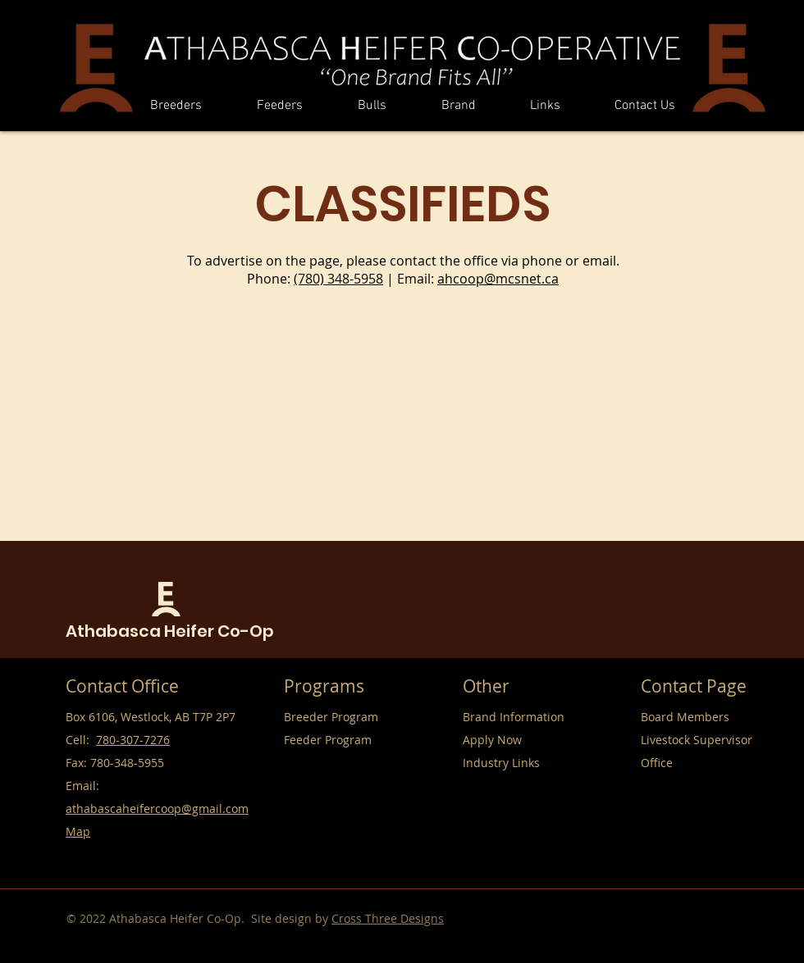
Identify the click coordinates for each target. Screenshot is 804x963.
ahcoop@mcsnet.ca (498, 279)
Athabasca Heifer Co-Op (170, 631)
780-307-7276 (133, 739)
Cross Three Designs (387, 918)
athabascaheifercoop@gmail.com (157, 808)
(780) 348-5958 (338, 279)
